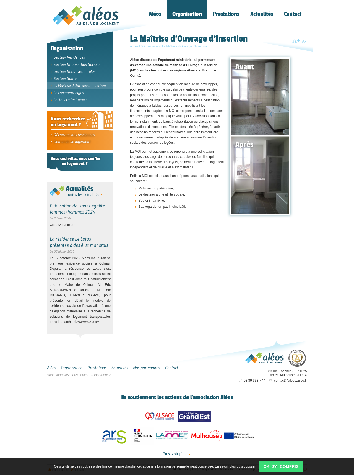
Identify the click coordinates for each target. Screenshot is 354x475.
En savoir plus (177, 453)
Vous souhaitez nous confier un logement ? (79, 375)
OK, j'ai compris (281, 466)
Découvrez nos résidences (72, 134)
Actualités (79, 188)
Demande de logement (70, 141)
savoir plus (228, 466)
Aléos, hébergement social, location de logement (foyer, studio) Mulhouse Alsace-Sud (86, 15)
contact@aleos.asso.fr (288, 380)
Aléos (264, 357)
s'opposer (248, 466)
